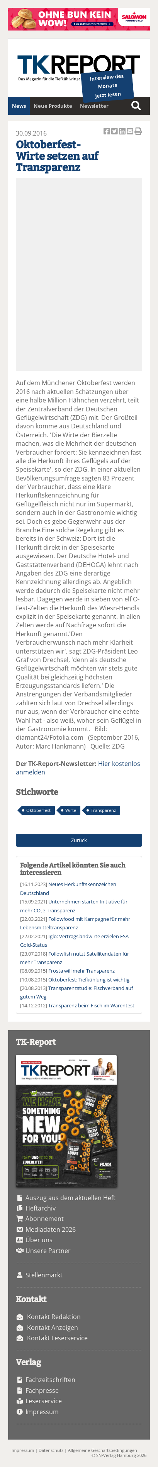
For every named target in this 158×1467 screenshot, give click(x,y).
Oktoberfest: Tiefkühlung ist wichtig (88, 979)
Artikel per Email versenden (130, 131)
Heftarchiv (40, 1208)
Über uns (39, 1240)
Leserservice (43, 1401)
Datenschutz (51, 1450)
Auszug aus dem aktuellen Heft (70, 1198)
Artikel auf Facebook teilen (107, 131)
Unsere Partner (48, 1250)
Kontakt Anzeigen (52, 1327)
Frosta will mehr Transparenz (81, 970)
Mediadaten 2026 (50, 1229)
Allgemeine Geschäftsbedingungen (102, 1450)
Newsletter (94, 105)
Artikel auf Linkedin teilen (123, 131)
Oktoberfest (38, 810)
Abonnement (44, 1218)
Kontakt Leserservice (57, 1338)
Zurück (79, 840)
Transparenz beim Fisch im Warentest (91, 1005)
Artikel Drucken (138, 131)
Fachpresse (42, 1390)
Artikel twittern (115, 131)
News (19, 105)
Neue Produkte (53, 105)
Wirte (70, 810)
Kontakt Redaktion (54, 1316)
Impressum (42, 1412)
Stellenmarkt (44, 1275)
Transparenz (103, 810)
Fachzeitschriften (50, 1379)
